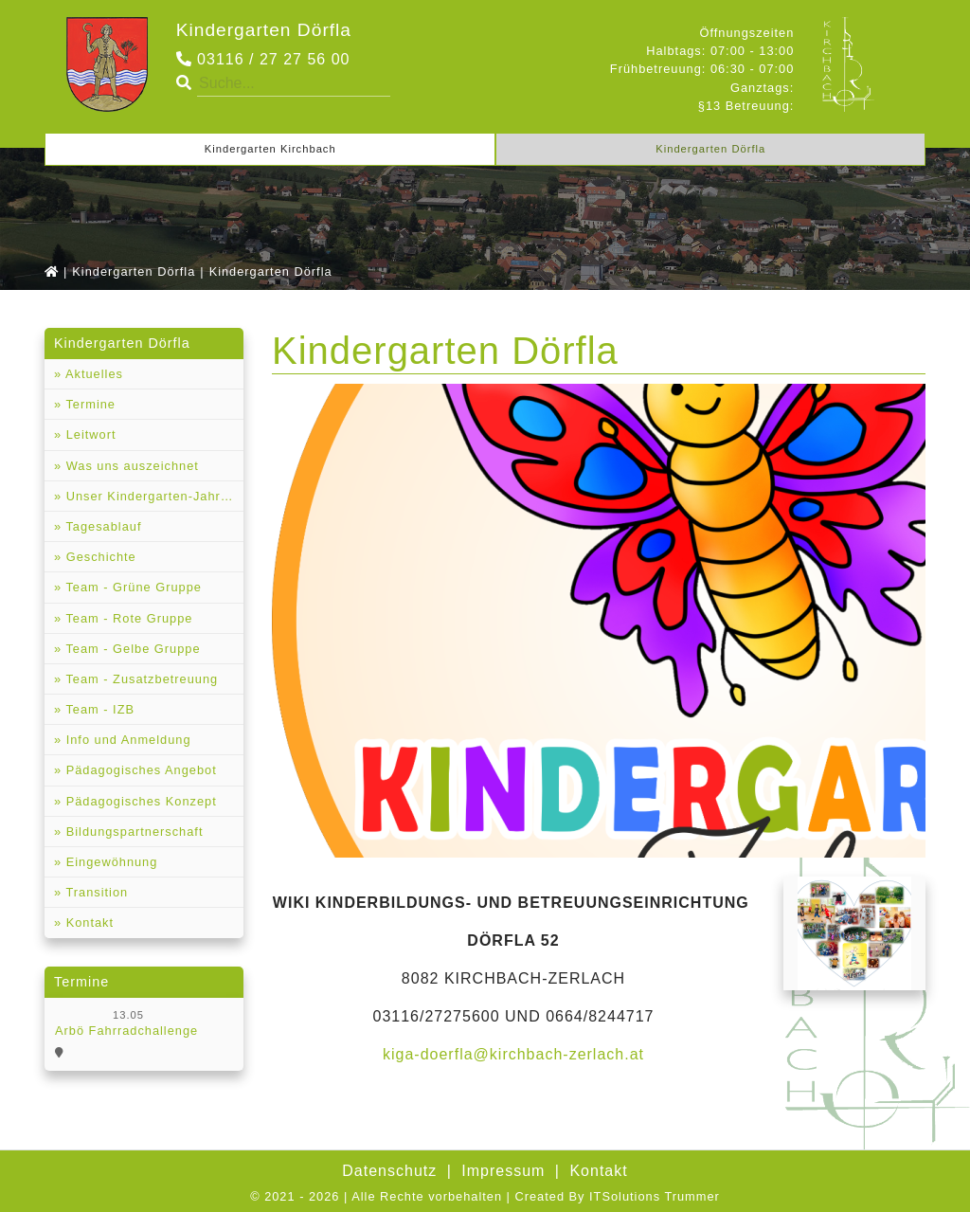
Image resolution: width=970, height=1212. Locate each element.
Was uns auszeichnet (130, 466)
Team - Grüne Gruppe (132, 587)
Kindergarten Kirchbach (270, 148)
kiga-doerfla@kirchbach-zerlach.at (513, 1054)
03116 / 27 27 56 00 (263, 59)
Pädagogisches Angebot (139, 770)
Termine (89, 404)
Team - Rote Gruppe (127, 618)
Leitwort (89, 434)
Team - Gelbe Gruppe (131, 649)
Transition (95, 892)
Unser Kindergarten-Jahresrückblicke (152, 496)
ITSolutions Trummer (654, 1196)
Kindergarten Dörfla (263, 30)
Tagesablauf (101, 526)
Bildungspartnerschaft (132, 831)
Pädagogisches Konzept (139, 801)
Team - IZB (98, 709)
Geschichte (99, 557)
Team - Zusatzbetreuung (140, 679)
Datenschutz (389, 1171)
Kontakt (88, 922)
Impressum (503, 1171)
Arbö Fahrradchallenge (126, 1030)
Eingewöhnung (109, 862)
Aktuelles (92, 374)
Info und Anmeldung (126, 740)
